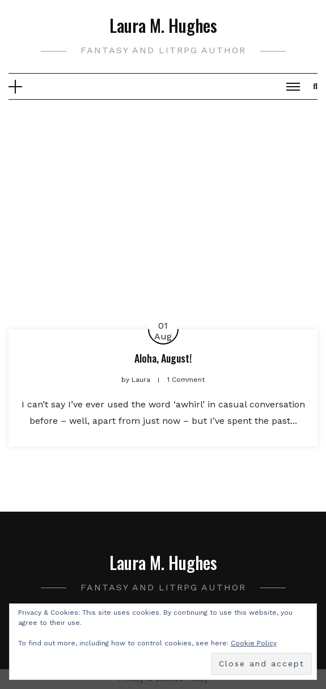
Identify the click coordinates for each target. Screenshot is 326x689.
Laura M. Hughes (163, 25)
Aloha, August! (163, 358)
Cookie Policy (254, 643)
